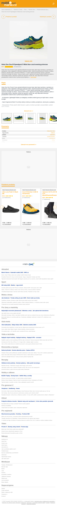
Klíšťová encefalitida (6, 405)
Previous (2, 207)
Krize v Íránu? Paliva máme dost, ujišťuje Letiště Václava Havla (16, 275)
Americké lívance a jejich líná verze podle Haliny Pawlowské (15, 369)
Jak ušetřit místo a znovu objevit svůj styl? (11, 313)
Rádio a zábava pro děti (7, 492)
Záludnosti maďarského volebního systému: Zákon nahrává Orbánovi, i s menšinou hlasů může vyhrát (25, 302)
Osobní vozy (4, 443)
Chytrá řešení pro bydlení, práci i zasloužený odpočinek (14, 407)
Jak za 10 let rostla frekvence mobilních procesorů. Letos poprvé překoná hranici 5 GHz (22, 343)
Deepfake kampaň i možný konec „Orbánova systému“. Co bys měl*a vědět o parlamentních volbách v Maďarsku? (28, 394)
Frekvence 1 (4, 494)
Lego (3, 470)
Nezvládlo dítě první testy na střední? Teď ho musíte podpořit (16, 403)
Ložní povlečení (5, 480)
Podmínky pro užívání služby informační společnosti (14, 502)
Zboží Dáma (4, 445)
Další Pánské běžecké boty (9, 190)
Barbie (3, 468)
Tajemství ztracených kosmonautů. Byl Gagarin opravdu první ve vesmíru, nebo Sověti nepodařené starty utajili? (27, 278)
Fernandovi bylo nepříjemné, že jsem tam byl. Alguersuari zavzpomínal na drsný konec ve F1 (23, 327)
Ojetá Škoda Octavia (6, 456)
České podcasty (5, 490)
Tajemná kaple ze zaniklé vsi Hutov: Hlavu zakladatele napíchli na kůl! (18, 382)
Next (54, 207)
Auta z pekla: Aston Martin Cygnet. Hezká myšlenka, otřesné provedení (18, 329)
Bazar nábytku (5, 482)
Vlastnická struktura (31, 503)
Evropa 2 (4, 496)
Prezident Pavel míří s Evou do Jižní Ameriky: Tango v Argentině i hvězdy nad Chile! (21, 277)
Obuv (25, 9)
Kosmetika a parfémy (6, 474)
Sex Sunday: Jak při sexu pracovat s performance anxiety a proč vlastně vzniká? (20, 393)
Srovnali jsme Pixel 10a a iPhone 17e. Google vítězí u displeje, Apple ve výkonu (20, 342)
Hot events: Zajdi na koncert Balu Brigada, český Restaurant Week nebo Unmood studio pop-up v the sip (26, 391)
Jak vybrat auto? (5, 458)
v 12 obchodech (6, 224)
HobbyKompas (5, 450)
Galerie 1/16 (28, 61)
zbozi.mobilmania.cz (7, 9)
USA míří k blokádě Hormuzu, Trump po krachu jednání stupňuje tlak (17, 356)
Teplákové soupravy (6, 476)
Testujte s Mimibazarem (7, 464)
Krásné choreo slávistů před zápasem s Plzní (12, 431)
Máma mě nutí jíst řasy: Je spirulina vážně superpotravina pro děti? (17, 416)
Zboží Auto (4, 454)
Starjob (3, 488)
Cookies (48, 502)
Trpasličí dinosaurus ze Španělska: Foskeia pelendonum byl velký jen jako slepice (20, 418)
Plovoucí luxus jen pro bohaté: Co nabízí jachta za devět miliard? (16, 378)
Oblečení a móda (18, 9)
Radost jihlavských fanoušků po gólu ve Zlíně (12, 433)
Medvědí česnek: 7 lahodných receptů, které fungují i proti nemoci (17, 365)
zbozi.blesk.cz (5, 447)
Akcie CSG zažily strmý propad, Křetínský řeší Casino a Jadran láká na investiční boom (22, 354)
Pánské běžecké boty (42, 9)
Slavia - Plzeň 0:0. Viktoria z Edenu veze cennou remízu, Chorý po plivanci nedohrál (21, 289)
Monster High (5, 466)
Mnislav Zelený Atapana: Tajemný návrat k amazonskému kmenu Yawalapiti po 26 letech (22, 380)
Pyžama (3, 472)
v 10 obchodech (26, 224)
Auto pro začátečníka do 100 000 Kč (10, 452)
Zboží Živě (4, 441)
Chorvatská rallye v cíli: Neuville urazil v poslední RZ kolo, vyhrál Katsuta (18, 331)
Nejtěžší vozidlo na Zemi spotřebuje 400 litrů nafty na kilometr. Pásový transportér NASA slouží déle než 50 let (27, 340)
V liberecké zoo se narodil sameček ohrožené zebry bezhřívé (16, 304)
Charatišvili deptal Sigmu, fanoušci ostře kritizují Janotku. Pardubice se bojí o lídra (20, 291)
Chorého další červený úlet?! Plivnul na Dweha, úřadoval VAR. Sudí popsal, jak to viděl (22, 287)
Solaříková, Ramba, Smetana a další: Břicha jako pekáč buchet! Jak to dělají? (19, 300)
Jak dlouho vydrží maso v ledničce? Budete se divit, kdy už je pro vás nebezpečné (20, 367)
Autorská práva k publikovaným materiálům (45, 501)
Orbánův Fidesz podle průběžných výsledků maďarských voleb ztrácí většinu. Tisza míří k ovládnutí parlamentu (27, 352)
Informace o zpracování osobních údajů (36, 502)
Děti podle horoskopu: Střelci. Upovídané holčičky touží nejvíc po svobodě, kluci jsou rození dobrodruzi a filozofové (28, 315)
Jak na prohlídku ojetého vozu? (9, 449)
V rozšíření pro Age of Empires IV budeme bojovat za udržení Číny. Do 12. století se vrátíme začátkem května (27, 420)
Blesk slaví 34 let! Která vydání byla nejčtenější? (13, 429)
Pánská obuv (32, 9)
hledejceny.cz (5, 439)
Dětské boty (4, 478)
